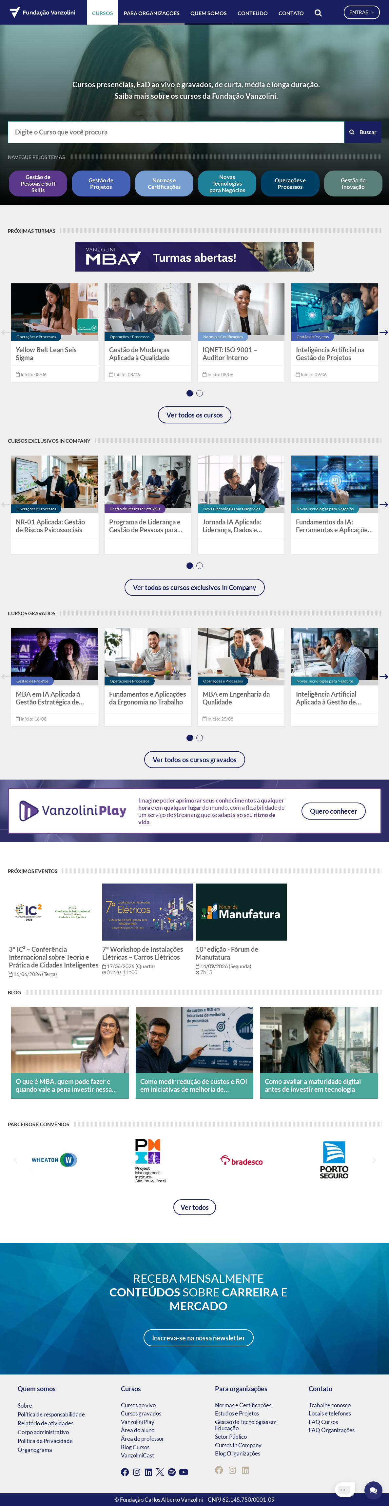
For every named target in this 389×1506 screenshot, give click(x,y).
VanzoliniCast (137, 1455)
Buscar (363, 132)
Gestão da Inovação (353, 183)
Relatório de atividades (45, 1423)
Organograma (35, 1449)
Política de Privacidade (45, 1440)
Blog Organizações (237, 1453)
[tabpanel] (54, 332)
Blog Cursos (135, 1447)
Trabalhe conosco (330, 1405)
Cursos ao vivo (138, 1405)
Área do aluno (137, 1430)
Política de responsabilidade (51, 1414)
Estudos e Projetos (237, 1413)
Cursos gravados (141, 1413)
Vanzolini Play (137, 1421)
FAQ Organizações (332, 1430)
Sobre (25, 1405)
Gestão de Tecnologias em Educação (246, 1425)
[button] (15, 1160)
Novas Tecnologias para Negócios (227, 183)
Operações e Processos (290, 183)
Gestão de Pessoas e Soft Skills (38, 183)
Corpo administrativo (43, 1432)
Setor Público (231, 1436)
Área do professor (142, 1438)
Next (383, 332)
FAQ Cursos (323, 1421)
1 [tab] (189, 393)
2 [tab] (199, 393)
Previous (5, 332)
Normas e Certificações (164, 183)
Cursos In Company (238, 1445)
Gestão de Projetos (100, 183)
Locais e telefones (330, 1413)
